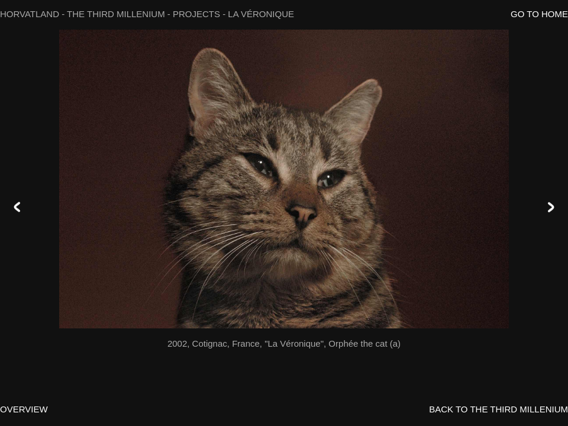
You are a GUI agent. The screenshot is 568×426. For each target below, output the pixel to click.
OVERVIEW (24, 409)
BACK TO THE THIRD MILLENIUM (498, 409)
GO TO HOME (539, 14)
